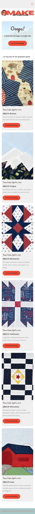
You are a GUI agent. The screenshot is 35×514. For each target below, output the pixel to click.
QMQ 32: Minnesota (11, 258)
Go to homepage (17, 43)
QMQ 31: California (11, 334)
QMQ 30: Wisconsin (11, 406)
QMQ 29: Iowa (8, 482)
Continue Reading (11, 125)
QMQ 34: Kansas (9, 113)
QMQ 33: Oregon (9, 186)
